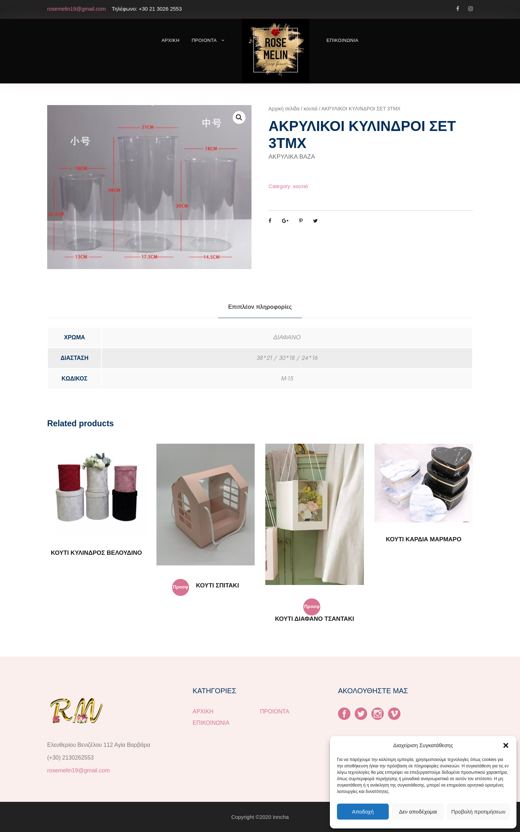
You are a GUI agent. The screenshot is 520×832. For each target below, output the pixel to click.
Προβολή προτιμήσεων (478, 812)
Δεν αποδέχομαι (418, 812)
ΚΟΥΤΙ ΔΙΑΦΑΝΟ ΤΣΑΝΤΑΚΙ (314, 618)
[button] (505, 745)
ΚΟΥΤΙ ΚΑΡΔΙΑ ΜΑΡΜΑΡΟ (423, 539)
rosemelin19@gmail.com (78, 770)
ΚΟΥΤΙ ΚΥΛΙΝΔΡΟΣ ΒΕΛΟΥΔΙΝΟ (96, 552)
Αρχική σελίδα (284, 108)
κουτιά (310, 108)
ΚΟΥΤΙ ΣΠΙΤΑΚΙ (217, 585)
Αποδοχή (363, 812)
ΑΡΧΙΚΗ (170, 40)
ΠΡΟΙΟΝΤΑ (204, 40)
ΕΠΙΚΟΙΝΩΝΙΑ (343, 40)
